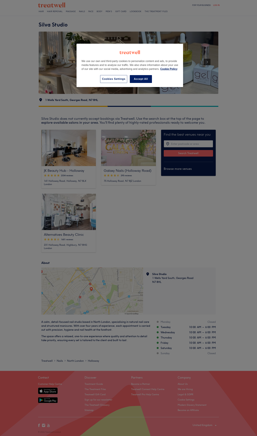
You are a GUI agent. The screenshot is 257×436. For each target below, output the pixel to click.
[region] (130, 65)
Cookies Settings (113, 79)
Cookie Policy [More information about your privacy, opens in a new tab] (169, 69)
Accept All (141, 79)
